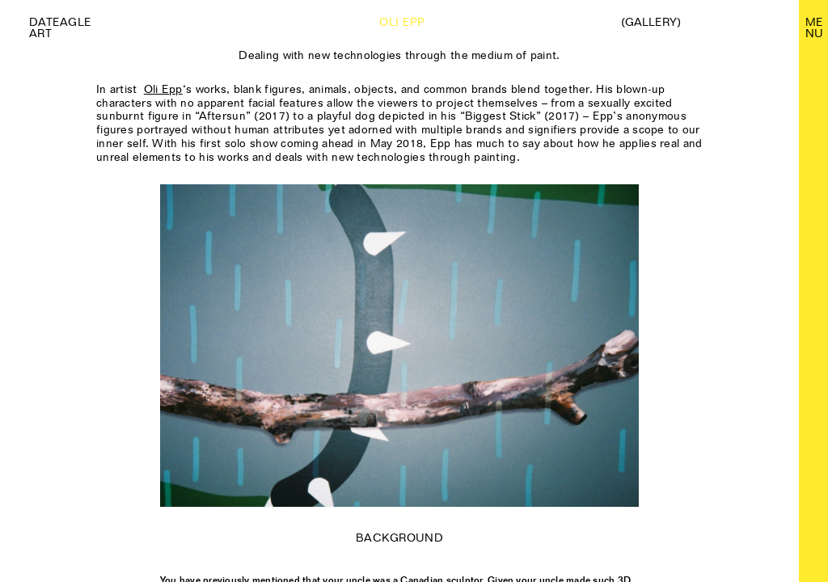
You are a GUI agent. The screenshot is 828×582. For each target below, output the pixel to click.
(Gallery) (651, 21)
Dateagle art (60, 27)
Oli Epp (163, 88)
